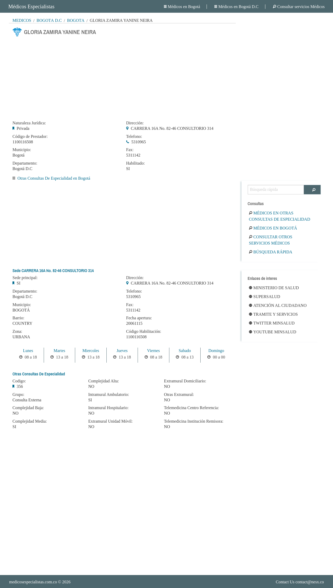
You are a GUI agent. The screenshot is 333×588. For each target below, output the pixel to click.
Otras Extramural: (179, 395)
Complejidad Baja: (28, 408)
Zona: (17, 331)
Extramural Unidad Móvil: (110, 421)
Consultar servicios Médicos (299, 6)
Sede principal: (24, 278)
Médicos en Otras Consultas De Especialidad (279, 216)
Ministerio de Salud (274, 288)
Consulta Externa (26, 400)
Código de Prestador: (30, 136)
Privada (23, 128)
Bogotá (76, 20)
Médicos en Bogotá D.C (236, 6)
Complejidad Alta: (103, 381)
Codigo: (19, 381)
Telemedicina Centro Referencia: (191, 408)
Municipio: (21, 150)
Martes (59, 350)
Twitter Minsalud (272, 323)
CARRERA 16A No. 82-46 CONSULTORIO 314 (172, 128)
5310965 (138, 142)
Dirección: (135, 123)
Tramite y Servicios (273, 314)
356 (20, 386)
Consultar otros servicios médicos (270, 240)
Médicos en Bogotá (182, 6)
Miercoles (90, 350)
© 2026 (40, 582)
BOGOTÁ (21, 310)
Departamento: (24, 163)
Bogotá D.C (49, 20)
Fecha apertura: (139, 318)
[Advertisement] (122, 77)
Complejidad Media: (29, 421)
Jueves (122, 350)
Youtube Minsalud (272, 332)
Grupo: (18, 395)
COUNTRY (22, 323)
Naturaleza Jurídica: (29, 123)
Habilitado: (135, 163)
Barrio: (18, 318)
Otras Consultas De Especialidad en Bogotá (53, 178)
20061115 (134, 323)
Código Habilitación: (143, 331)
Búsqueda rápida (270, 252)
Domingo (216, 350)
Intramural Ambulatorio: (108, 395)
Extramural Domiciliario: (185, 381)
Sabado (185, 350)
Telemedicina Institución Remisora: (193, 421)
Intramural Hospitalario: (108, 408)
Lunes (28, 350)
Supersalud (264, 296)
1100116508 (22, 142)
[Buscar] (312, 189)
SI (128, 168)
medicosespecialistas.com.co (33, 582)
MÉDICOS (21, 20)
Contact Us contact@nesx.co (300, 582)
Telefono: (134, 136)
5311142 (133, 155)
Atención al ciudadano (278, 305)
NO (15, 413)
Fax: (129, 150)
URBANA (21, 337)
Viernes (153, 350)
